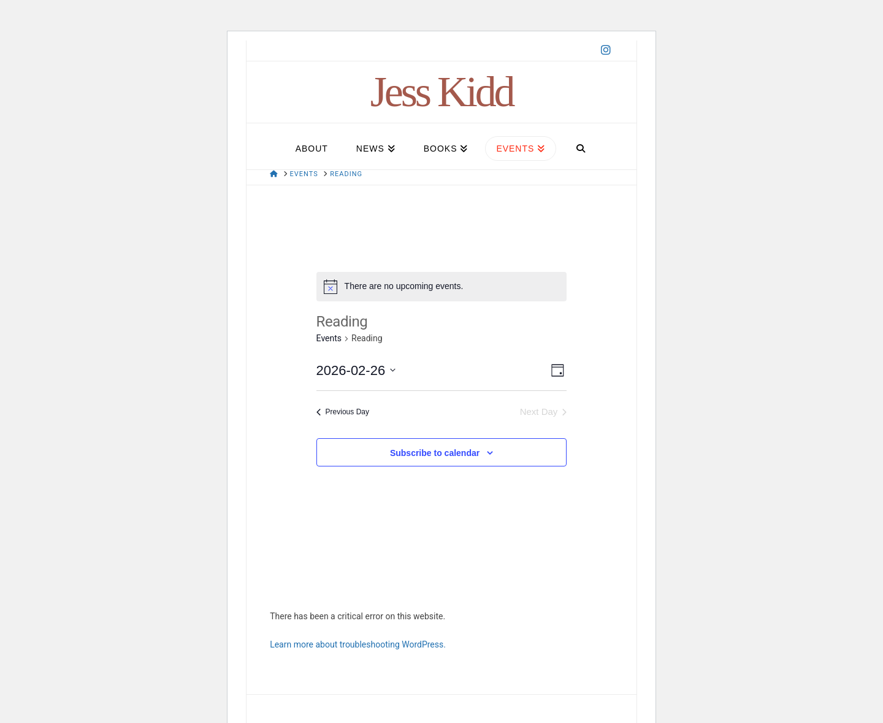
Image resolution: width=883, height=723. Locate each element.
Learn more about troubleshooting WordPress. (358, 644)
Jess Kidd (441, 92)
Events (329, 338)
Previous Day (342, 412)
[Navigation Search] (580, 143)
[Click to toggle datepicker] (356, 370)
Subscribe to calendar (435, 453)
